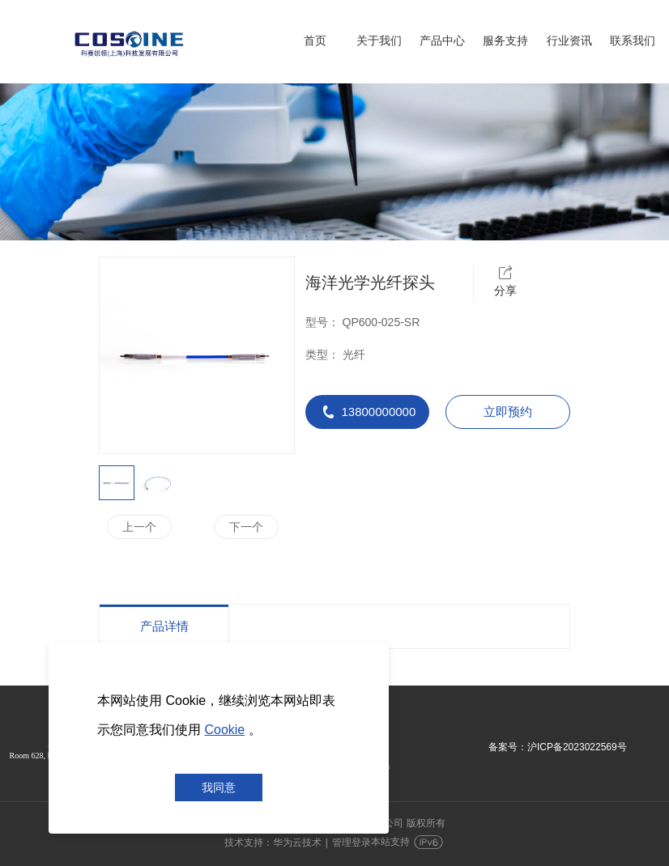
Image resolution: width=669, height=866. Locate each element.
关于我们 (379, 40)
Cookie (224, 730)
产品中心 (442, 40)
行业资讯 (569, 40)
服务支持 (505, 40)
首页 (315, 40)
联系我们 (632, 40)
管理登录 (351, 842)
